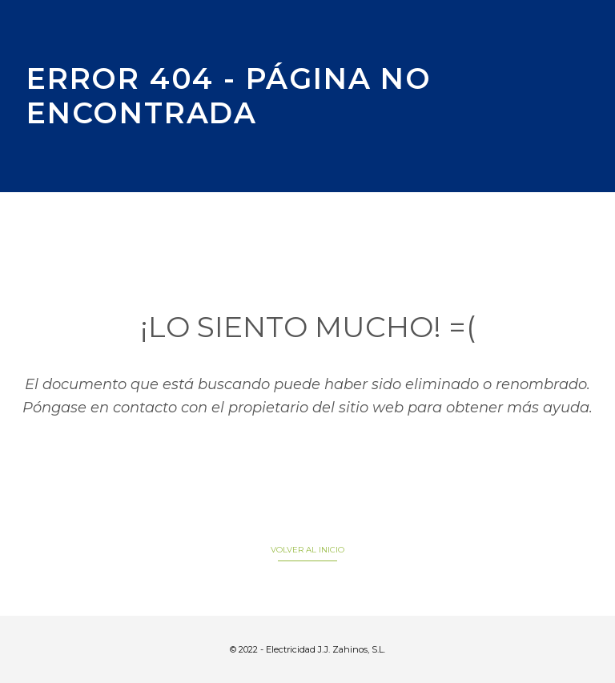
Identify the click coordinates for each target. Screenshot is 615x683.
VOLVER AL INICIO (307, 549)
